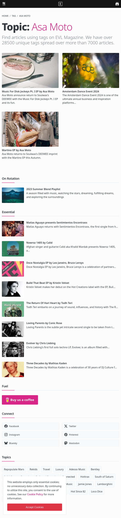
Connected (68, 476)
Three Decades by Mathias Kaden (46, 363)
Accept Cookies (34, 507)
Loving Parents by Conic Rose (44, 323)
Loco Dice (96, 491)
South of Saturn (104, 476)
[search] (117, 3)
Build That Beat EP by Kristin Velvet (47, 282)
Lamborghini (104, 484)
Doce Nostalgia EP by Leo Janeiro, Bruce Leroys (55, 262)
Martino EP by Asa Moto (16, 150)
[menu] (4, 3)
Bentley (95, 469)
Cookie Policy (35, 494)
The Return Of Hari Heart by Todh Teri (49, 303)
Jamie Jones (85, 484)
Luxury (59, 469)
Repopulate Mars (14, 469)
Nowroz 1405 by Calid (39, 242)
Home (5, 15)
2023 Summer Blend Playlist (43, 189)
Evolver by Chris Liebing (40, 343)
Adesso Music (77, 469)
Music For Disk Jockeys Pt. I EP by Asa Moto (28, 91)
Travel (46, 469)
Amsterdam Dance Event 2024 (80, 91)
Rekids (33, 469)
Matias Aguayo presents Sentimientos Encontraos (56, 222)
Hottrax (84, 476)
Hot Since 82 (78, 491)
